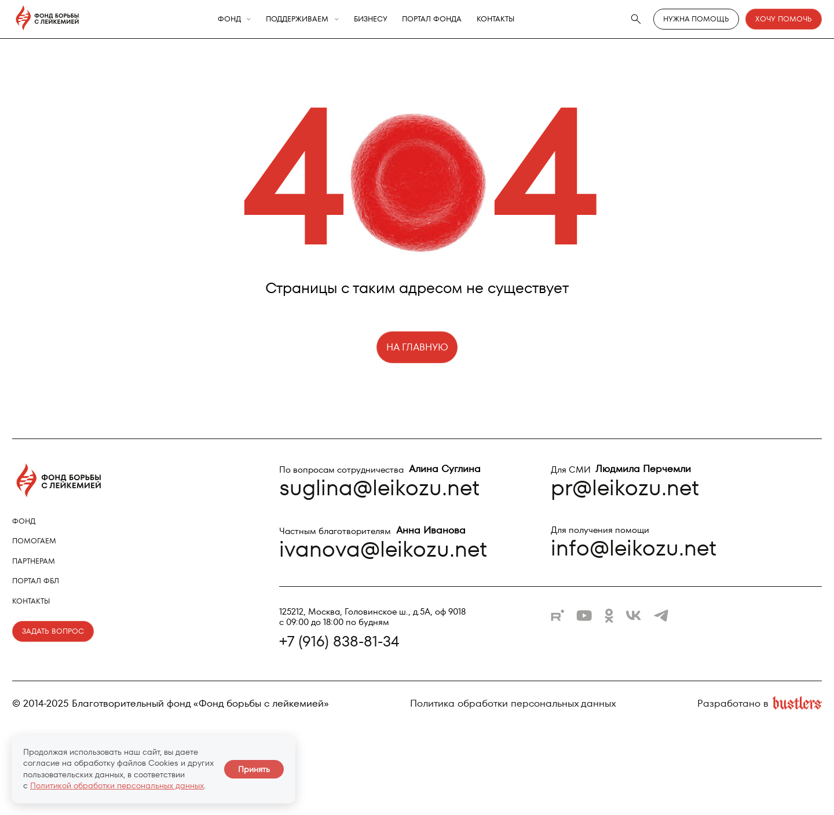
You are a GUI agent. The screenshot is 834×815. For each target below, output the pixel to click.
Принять (254, 769)
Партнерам (33, 561)
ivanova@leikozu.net (383, 548)
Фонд (229, 19)
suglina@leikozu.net (379, 487)
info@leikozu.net (633, 547)
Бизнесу (370, 19)
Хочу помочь (783, 19)
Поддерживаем (297, 19)
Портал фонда (432, 19)
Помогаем (34, 541)
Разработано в (759, 703)
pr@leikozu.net (625, 487)
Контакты (495, 19)
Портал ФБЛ (35, 581)
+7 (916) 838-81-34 (339, 641)
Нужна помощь (696, 19)
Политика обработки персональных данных (513, 704)
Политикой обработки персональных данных (117, 785)
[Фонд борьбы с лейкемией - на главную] (47, 19)
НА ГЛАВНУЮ (417, 347)
